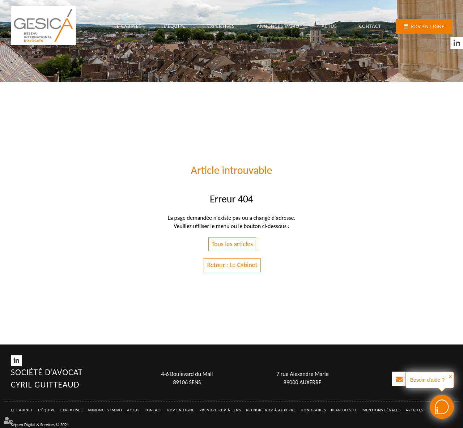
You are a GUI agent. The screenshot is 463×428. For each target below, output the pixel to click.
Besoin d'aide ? (427, 380)
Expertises (221, 26)
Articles (415, 410)
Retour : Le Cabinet (232, 265)
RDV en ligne (428, 26)
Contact (370, 26)
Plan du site (344, 410)
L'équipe (174, 26)
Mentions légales (381, 410)
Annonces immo (278, 26)
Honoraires (313, 410)
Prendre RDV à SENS (220, 410)
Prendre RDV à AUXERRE (271, 410)
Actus (329, 26)
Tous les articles (232, 244)
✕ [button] (450, 377)
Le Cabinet (127, 26)
